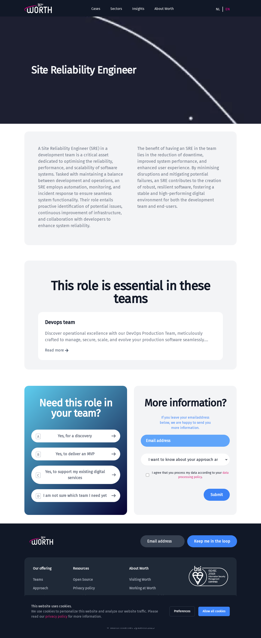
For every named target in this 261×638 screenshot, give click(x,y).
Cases (95, 9)
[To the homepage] (38, 8)
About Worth (164, 9)
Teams (38, 580)
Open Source (83, 580)
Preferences (182, 611)
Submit (217, 494)
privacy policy (56, 616)
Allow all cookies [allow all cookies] (214, 611)
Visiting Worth (140, 580)
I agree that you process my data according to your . (190, 475)
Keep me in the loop (212, 541)
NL (218, 9)
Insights (138, 9)
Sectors (116, 9)
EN (227, 9)
